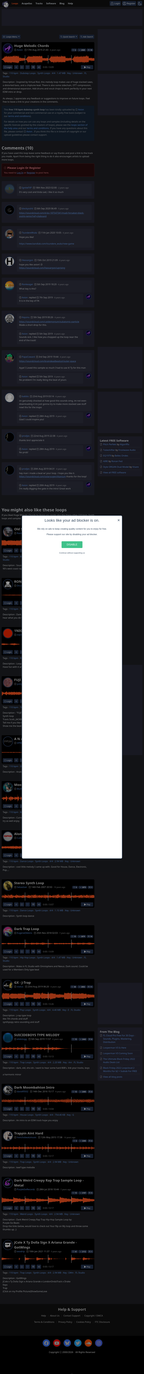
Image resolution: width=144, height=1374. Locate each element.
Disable (72, 544)
